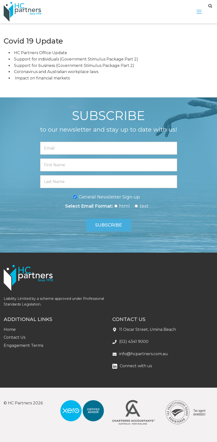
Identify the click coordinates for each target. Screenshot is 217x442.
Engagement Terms (23, 345)
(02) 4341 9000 (133, 341)
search (210, 6)
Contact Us (14, 337)
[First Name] (108, 164)
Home (10, 329)
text (144, 206)
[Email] (108, 148)
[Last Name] (108, 181)
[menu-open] (199, 12)
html (124, 206)
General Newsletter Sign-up (109, 197)
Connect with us (136, 366)
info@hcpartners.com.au (143, 353)
